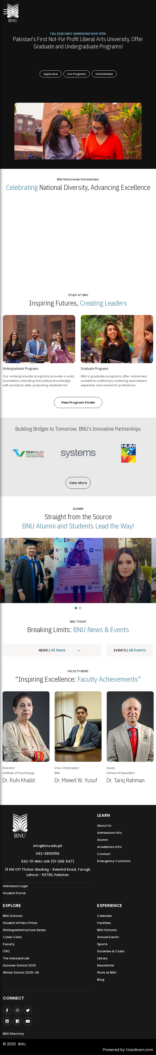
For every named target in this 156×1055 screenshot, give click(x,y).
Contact (104, 854)
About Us (104, 825)
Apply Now (50, 74)
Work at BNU (106, 972)
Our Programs (76, 74)
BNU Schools (12, 916)
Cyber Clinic (12, 937)
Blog (100, 979)
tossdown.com (139, 1049)
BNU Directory (13, 1033)
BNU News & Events (101, 629)
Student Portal (14, 893)
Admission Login (15, 886)
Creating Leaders (103, 302)
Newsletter (105, 965)
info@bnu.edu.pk (47, 845)
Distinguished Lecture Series (24, 930)
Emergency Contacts (113, 861)
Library (102, 958)
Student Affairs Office (20, 923)
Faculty (9, 944)
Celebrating (22, 187)
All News (58, 650)
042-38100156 (47, 853)
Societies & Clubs (110, 951)
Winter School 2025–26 (21, 972)
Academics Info (109, 847)
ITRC (6, 951)
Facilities (104, 923)
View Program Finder (78, 402)
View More (78, 483)
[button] (76, 608)
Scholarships (104, 74)
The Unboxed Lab (16, 958)
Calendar (104, 916)
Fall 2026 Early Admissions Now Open (78, 33)
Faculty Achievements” (109, 679)
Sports (102, 944)
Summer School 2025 (19, 965)
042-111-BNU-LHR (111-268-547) (47, 861)
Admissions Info (109, 832)
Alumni (102, 840)
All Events (137, 650)
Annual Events (108, 937)
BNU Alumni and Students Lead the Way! (78, 525)
